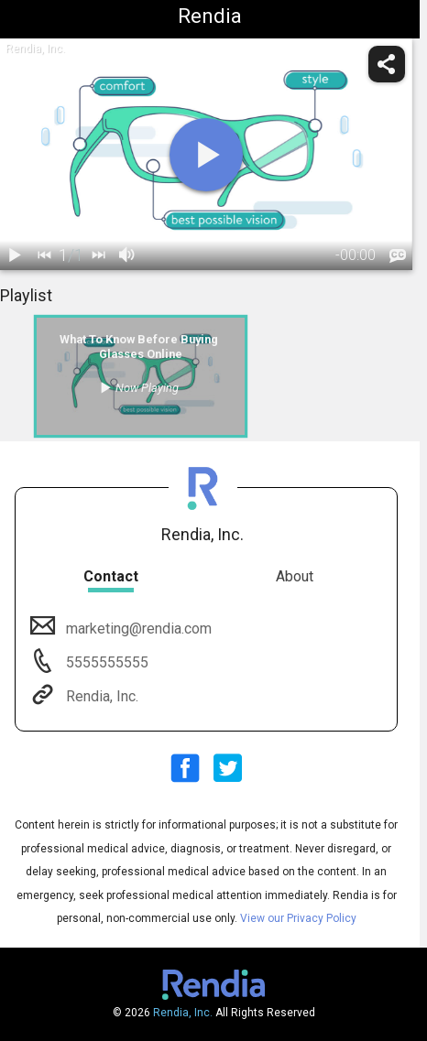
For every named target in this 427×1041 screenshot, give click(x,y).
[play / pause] (14, 255)
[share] (386, 64)
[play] (206, 154)
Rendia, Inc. (100, 696)
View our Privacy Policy (298, 918)
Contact (110, 576)
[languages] (397, 256)
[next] (98, 255)
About (294, 576)
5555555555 (105, 662)
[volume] (127, 255)
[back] (44, 255)
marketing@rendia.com (137, 628)
